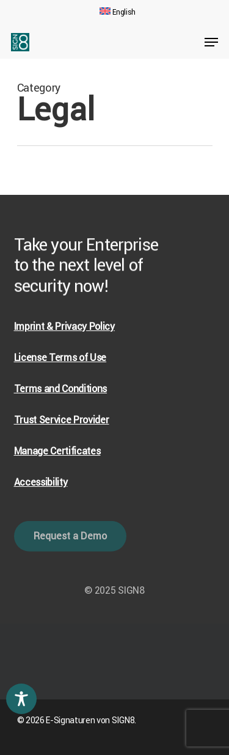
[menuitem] (118, 12)
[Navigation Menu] (211, 42)
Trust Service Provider (61, 420)
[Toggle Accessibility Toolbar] (21, 698)
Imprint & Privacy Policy (64, 326)
